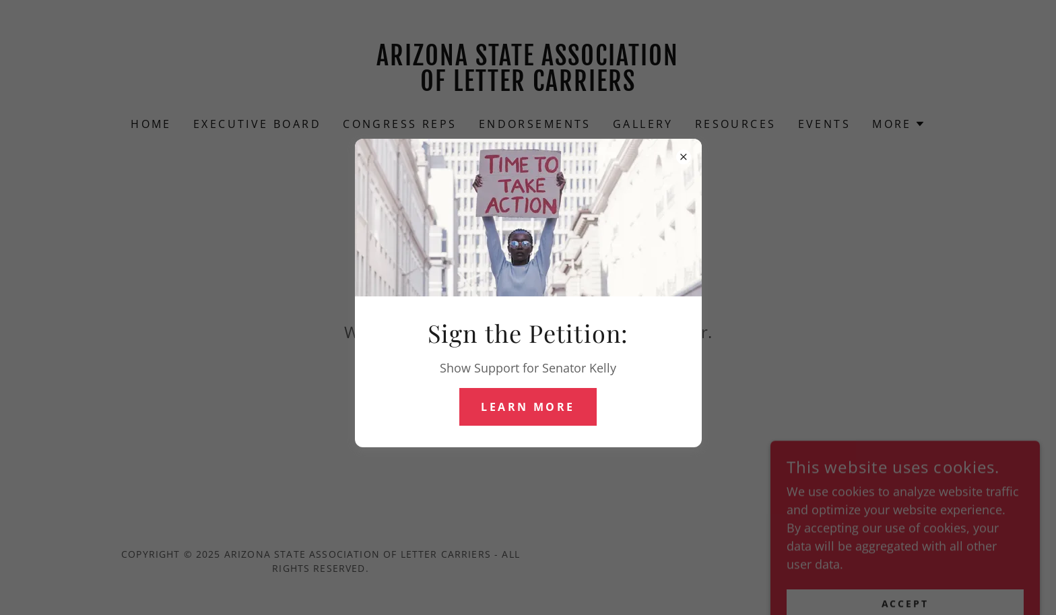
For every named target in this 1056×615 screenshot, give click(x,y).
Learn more (527, 406)
